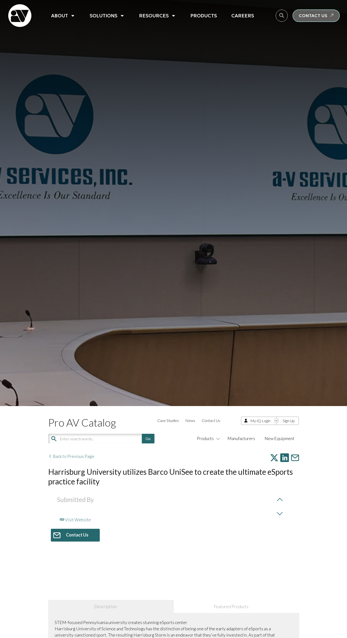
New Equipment (279, 438)
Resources (157, 15)
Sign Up (289, 420)
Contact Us (211, 420)
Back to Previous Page (71, 456)
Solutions (107, 15)
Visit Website (75, 519)
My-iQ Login (260, 420)
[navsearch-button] (282, 16)
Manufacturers (241, 438)
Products (203, 16)
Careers (242, 16)
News (190, 420)
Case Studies (168, 420)
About (63, 15)
